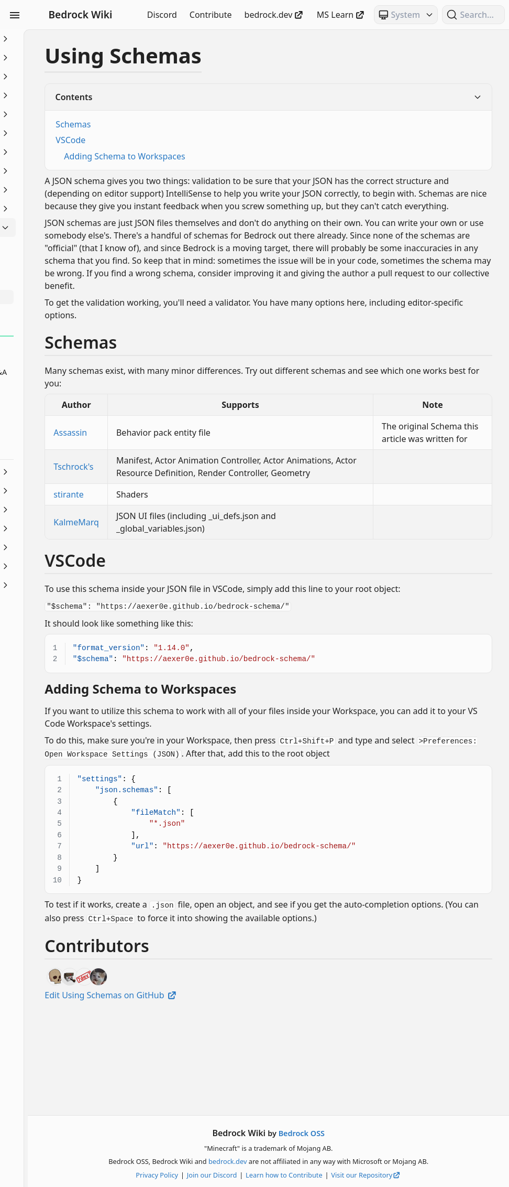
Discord (162, 14)
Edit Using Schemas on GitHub (224, 1092)
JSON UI (66, 190)
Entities (66, 152)
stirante (182, 557)
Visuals (66, 566)
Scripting (66, 509)
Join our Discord (269, 1175)
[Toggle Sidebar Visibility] (14, 14)
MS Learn (341, 14)
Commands (66, 95)
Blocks (66, 76)
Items (66, 171)
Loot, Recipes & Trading (66, 208)
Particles (66, 491)
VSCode (184, 140)
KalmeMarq (190, 585)
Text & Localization (66, 547)
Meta (66, 227)
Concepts (66, 114)
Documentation (66, 133)
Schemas (186, 124)
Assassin (184, 470)
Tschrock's (187, 523)
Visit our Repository (423, 1175)
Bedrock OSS (358, 1133)
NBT (66, 472)
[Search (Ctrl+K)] (473, 14)
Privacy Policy (214, 1175)
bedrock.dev (274, 14)
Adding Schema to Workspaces (238, 156)
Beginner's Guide (66, 39)
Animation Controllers (66, 57)
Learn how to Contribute (340, 1175)
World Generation (66, 585)
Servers (66, 528)
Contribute (211, 14)
